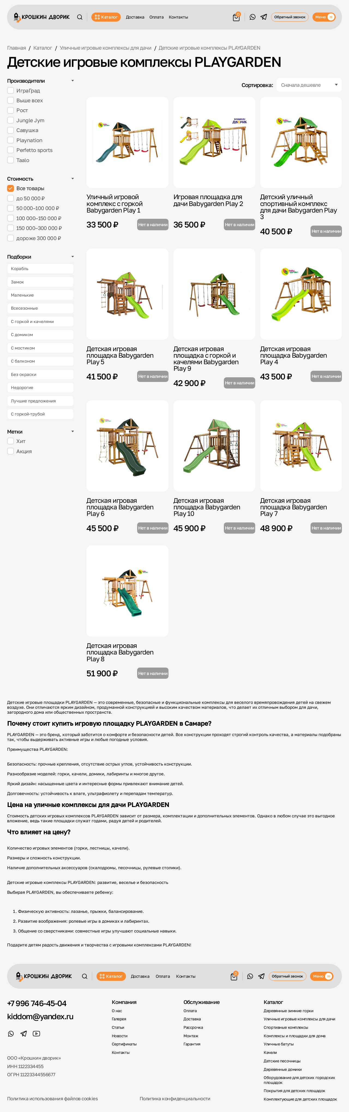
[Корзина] (236, 16)
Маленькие (22, 294)
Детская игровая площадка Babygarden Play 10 (206, 507)
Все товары (25, 188)
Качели (270, 1052)
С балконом (23, 360)
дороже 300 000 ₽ (34, 238)
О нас (117, 1010)
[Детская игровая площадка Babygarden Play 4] (301, 294)
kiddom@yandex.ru (40, 1016)
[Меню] (324, 17)
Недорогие (22, 387)
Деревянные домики (283, 1069)
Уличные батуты (279, 1044)
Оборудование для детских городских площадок (299, 1079)
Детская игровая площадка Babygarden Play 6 (119, 507)
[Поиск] (80, 17)
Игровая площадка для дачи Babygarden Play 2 (208, 200)
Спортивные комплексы (286, 1027)
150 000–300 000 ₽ (34, 228)
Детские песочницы (282, 1061)
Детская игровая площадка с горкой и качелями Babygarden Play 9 (206, 358)
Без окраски (23, 374)
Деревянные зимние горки (288, 1010)
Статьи (118, 1027)
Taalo (18, 160)
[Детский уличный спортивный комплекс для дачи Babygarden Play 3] (301, 142)
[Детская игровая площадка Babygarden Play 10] (214, 445)
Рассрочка (193, 1027)
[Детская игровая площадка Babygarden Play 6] (127, 445)
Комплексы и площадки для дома (294, 1035)
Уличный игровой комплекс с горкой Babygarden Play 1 (114, 203)
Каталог (106, 16)
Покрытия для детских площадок (294, 1090)
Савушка (22, 130)
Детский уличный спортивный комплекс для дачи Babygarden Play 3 (298, 206)
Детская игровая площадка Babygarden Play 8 (119, 652)
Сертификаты (124, 1044)
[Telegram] (263, 17)
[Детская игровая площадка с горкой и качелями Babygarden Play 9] (214, 294)
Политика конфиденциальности (175, 1098)
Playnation (25, 140)
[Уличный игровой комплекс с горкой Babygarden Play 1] (127, 142)
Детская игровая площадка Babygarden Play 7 (293, 507)
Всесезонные (24, 308)
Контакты (178, 16)
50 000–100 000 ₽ (33, 208)
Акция (19, 451)
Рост (17, 110)
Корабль (19, 268)
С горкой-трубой (28, 413)
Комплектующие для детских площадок (300, 1099)
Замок (17, 281)
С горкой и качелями (32, 321)
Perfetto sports (30, 150)
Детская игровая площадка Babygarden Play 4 (293, 355)
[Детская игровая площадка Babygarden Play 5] (127, 294)
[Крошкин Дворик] (41, 18)
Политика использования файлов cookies (52, 1098)
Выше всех (25, 100)
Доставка (135, 16)
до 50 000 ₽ (26, 198)
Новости (120, 1035)
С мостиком (23, 347)
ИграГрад (23, 90)
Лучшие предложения (33, 400)
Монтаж (190, 1035)
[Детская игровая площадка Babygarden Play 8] (127, 590)
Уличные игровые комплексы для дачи (299, 1019)
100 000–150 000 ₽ (34, 218)
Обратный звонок (290, 17)
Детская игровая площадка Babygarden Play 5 (119, 355)
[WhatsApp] (252, 17)
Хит (16, 441)
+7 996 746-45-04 (37, 1003)
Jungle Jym (25, 120)
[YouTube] (36, 1034)
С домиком (22, 334)
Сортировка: (257, 85)
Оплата (156, 16)
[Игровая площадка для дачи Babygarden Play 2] (214, 142)
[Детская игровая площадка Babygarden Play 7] (301, 445)
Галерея (119, 1019)
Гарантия (191, 1044)
